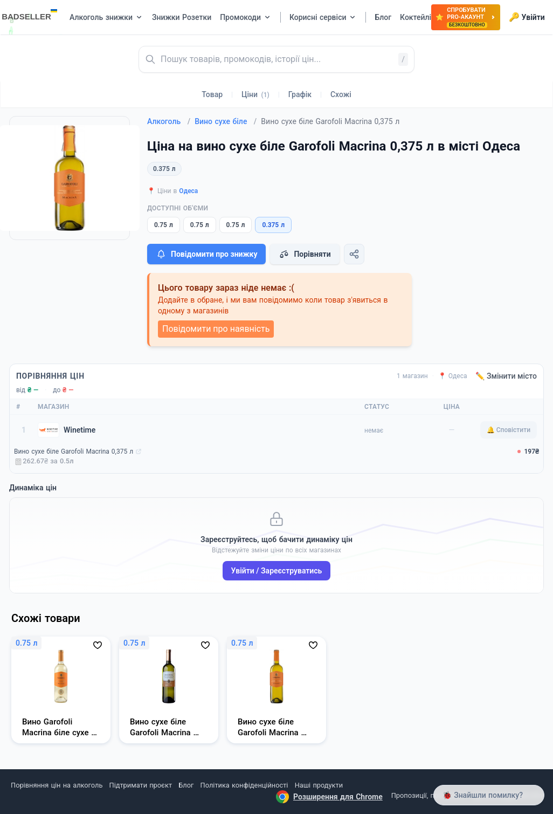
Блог (185, 785)
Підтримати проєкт (140, 785)
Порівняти (304, 254)
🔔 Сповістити (508, 430)
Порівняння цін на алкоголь (56, 785)
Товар (212, 94)
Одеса (188, 191)
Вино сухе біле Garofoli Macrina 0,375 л (73, 451)
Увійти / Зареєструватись (276, 570)
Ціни (255, 94)
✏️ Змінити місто (506, 376)
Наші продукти (319, 785)
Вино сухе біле (226, 121)
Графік (300, 94)
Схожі (340, 94)
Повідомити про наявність (215, 329)
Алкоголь (168, 121)
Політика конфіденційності (244, 785)
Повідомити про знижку (206, 254)
